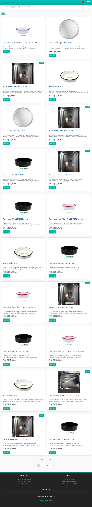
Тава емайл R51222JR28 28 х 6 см (61, 263)
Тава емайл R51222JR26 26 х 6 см (15, 219)
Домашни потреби (25, 7)
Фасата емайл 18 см (10, 263)
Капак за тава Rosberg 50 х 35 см (15, 439)
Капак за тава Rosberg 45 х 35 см (61, 307)
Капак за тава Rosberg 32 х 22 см (15, 87)
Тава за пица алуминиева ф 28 (60, 43)
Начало (5, 7)
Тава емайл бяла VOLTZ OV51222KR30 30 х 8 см (66, 351)
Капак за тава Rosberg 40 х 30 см (61, 175)
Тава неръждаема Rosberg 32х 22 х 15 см (64, 395)
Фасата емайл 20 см (10, 395)
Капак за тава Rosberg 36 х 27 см (61, 131)
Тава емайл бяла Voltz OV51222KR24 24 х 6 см (66, 219)
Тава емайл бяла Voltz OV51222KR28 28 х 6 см (20, 43)
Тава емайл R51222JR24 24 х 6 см (15, 175)
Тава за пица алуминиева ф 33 (14, 131)
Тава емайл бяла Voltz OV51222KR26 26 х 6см (19, 307)
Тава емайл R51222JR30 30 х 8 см (15, 351)
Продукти (13, 7)
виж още (6, 52)
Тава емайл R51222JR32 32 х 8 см (61, 439)
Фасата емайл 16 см (56, 87)
